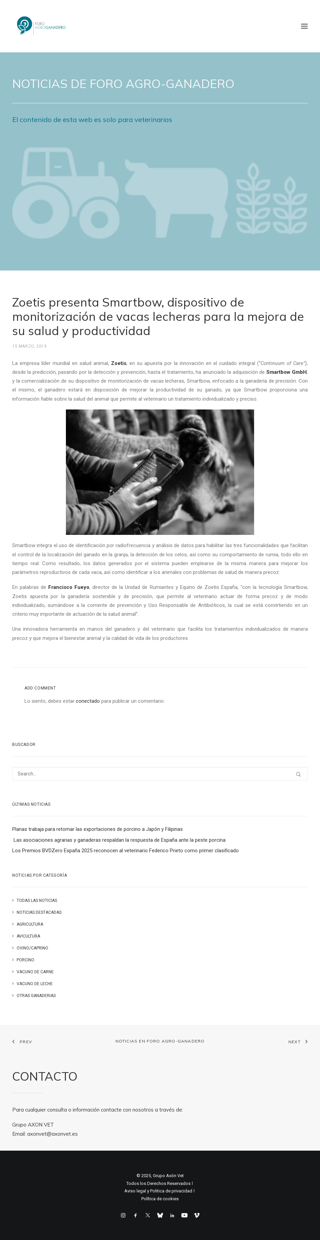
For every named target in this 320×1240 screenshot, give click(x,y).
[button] (304, 26)
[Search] (160, 774)
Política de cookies (160, 1198)
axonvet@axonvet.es (52, 1134)
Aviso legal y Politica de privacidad (158, 1190)
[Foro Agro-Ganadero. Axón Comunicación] (41, 26)
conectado (88, 701)
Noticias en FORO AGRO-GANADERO (160, 1041)
